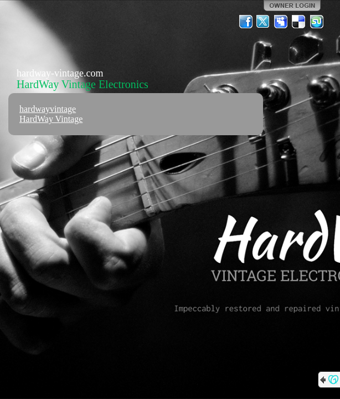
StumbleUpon (316, 21)
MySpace (281, 21)
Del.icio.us (299, 21)
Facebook (246, 21)
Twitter (263, 21)
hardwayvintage (47, 109)
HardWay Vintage (51, 119)
